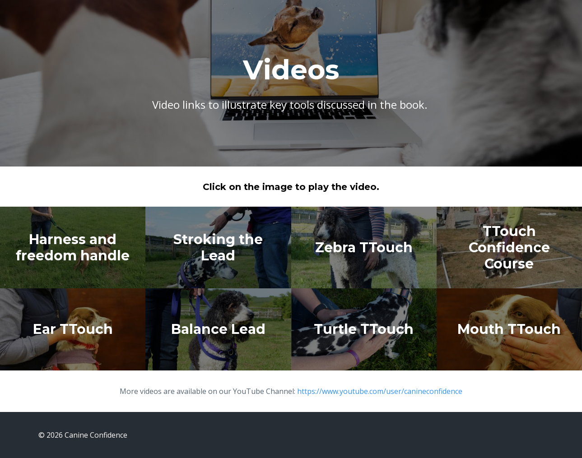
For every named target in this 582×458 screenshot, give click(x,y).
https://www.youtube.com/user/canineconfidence (379, 391)
